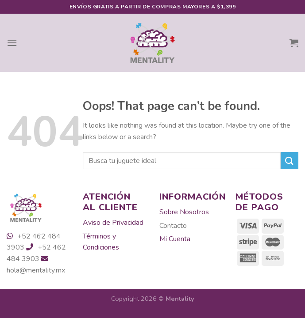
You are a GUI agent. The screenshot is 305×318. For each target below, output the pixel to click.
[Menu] (12, 42)
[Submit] (289, 160)
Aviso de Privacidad (113, 222)
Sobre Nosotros (184, 212)
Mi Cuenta (174, 239)
